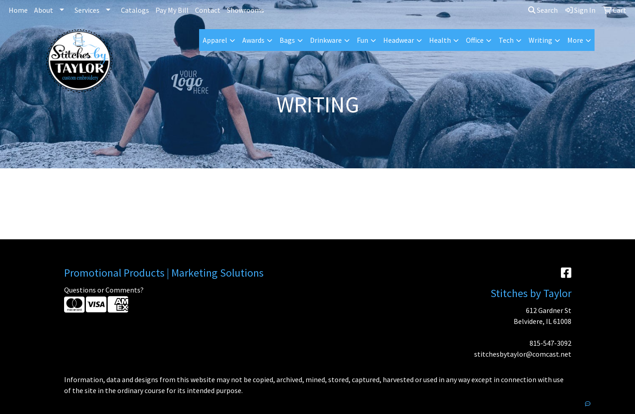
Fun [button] (362, 40)
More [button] (575, 40)
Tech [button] (506, 40)
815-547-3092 (550, 343)
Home (18, 10)
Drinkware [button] (326, 40)
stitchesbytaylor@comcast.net (522, 353)
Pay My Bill (172, 10)
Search (543, 10)
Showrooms (245, 10)
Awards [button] (253, 40)
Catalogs (135, 10)
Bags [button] (287, 40)
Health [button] (440, 40)
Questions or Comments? (104, 289)
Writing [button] (540, 40)
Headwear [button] (398, 40)
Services (87, 10)
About (43, 10)
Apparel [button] (215, 40)
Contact (207, 10)
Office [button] (475, 40)
